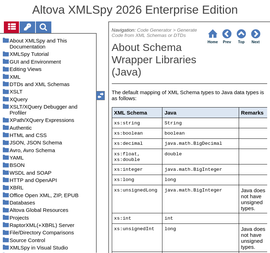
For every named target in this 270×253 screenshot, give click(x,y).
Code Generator (154, 30)
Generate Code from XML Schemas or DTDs (154, 32)
